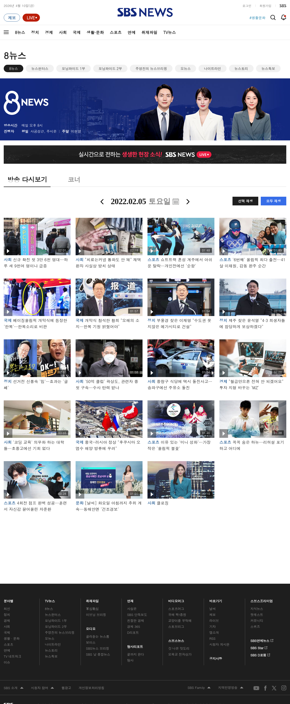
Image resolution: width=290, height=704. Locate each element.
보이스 (91, 642)
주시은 (51, 131)
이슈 (7, 662)
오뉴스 (185, 68)
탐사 (130, 660)
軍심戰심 (92, 608)
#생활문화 (257, 17)
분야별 (8, 599)
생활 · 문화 (12, 638)
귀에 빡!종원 (177, 614)
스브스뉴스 (176, 639)
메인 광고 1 (145, 541)
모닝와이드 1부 (73, 68)
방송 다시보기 (27, 179)
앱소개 (214, 632)
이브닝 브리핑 (96, 614)
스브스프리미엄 (261, 599)
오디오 (91, 627)
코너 (74, 179)
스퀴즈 (255, 626)
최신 (7, 608)
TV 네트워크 (12, 656)
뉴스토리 (241, 68)
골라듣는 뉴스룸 (97, 636)
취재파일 (149, 32)
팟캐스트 (256, 614)
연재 (130, 599)
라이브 (214, 620)
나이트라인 (212, 68)
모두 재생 (273, 200)
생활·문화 (95, 32)
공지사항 (215, 658)
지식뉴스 (256, 608)
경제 (49, 32)
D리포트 (133, 632)
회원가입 (265, 5)
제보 (212, 614)
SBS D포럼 (260, 654)
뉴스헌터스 (39, 68)
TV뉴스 (169, 32)
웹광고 (66, 687)
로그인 (246, 5)
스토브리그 (176, 626)
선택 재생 (245, 200)
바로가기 (215, 599)
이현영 (76, 131)
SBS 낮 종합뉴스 (98, 654)
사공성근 (37, 131)
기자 (212, 626)
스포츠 (116, 32)
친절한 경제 (135, 620)
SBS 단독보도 (137, 614)
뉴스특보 (268, 68)
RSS (212, 638)
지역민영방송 (230, 688)
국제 (77, 32)
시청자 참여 (42, 688)
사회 (63, 32)
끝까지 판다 (135, 654)
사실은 (132, 608)
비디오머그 (176, 599)
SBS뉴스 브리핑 (97, 648)
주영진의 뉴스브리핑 (151, 68)
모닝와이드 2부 (110, 68)
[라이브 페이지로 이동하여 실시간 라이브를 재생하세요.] (31, 18)
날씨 (212, 608)
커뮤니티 (256, 620)
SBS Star (258, 647)
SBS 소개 (14, 688)
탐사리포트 (135, 645)
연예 (132, 32)
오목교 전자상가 (180, 654)
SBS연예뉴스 (261, 640)
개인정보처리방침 (91, 687)
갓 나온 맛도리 (179, 648)
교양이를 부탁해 (180, 620)
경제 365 (133, 626)
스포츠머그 (176, 608)
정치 (35, 32)
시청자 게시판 (219, 644)
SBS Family (199, 688)
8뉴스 (20, 32)
